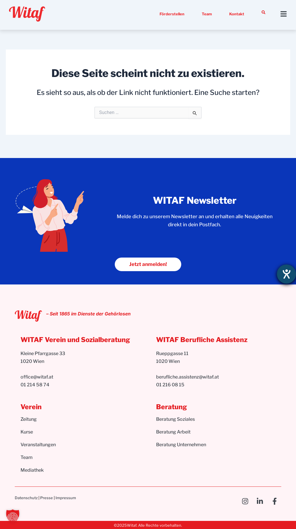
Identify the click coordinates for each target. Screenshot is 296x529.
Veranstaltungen (38, 445)
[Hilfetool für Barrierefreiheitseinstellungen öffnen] (286, 274)
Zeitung (29, 419)
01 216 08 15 (170, 384)
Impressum (66, 497)
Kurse (27, 432)
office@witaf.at (37, 377)
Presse (46, 497)
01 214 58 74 (35, 384)
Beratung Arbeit (173, 432)
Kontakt (236, 14)
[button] (12, 516)
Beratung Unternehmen (181, 445)
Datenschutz (26, 497)
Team (207, 14)
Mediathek (32, 470)
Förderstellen (172, 14)
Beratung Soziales (175, 419)
